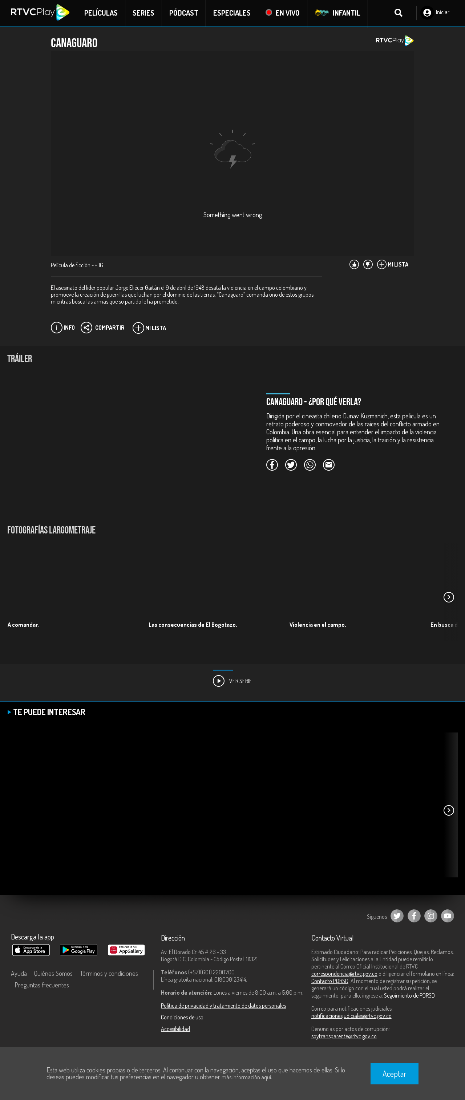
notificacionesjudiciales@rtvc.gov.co (351, 1016)
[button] (448, 597)
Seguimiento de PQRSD (409, 996)
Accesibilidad (175, 1029)
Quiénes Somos (53, 974)
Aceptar (395, 1073)
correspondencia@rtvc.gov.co (344, 974)
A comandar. (23, 625)
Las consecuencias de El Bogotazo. (193, 625)
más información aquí (246, 1077)
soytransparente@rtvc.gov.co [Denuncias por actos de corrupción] (344, 1036)
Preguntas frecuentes (42, 986)
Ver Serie (232, 681)
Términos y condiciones (109, 974)
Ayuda (19, 974)
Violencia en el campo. (318, 625)
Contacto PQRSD (329, 981)
